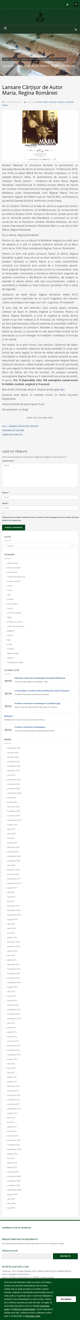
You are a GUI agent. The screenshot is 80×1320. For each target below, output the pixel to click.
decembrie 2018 (13, 856)
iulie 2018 (11, 865)
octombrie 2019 (13, 815)
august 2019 (12, 824)
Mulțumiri (8, 716)
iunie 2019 (11, 833)
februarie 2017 (13, 906)
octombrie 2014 (13, 978)
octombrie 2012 (13, 1050)
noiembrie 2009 (13, 1181)
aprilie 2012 (12, 1077)
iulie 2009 (11, 1199)
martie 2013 (12, 1036)
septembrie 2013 (14, 1018)
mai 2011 (10, 1122)
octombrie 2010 (13, 1144)
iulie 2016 (11, 924)
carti (9, 594)
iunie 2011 (11, 1117)
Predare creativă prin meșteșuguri (30, 727)
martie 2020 (12, 802)
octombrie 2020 (13, 788)
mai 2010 (10, 1158)
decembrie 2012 (13, 1045)
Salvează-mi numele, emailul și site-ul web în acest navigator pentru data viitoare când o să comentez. (40, 519)
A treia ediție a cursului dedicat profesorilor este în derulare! (42, 690)
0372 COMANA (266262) (61, 1271)
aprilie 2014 (12, 1000)
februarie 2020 (13, 806)
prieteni (10, 599)
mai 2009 (10, 1208)
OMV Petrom (12, 563)
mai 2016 (10, 933)
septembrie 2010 (14, 1149)
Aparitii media (13, 653)
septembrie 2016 (14, 915)
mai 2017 (10, 901)
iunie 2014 (11, 996)
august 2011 (12, 1113)
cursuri (10, 585)
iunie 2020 (11, 797)
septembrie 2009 (14, 1190)
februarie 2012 (13, 1086)
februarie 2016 (13, 942)
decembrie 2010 (13, 1140)
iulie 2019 (11, 829)
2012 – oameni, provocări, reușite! (20, 426)
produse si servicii (56, 102)
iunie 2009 (11, 1203)
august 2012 (12, 1059)
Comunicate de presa (16, 576)
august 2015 (12, 951)
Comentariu (8, 460)
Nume (5, 492)
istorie (9, 590)
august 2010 (12, 1153)
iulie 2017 (11, 892)
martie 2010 (12, 1167)
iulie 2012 (11, 1063)
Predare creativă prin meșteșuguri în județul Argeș (37, 703)
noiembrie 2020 (13, 784)
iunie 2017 (11, 896)
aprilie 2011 (12, 1126)
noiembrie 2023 (13, 761)
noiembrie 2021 (13, 770)
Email (5, 503)
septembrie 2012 (14, 1054)
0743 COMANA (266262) (41, 1271)
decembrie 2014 (13, 969)
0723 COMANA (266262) (21, 1271)
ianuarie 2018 (13, 874)
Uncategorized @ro (15, 662)
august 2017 (12, 887)
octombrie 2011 (13, 1104)
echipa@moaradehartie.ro (18, 1274)
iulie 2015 (11, 955)
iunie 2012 (11, 1068)
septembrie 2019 (14, 820)
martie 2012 (12, 1081)
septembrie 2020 (14, 793)
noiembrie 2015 (13, 946)
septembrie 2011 (14, 1108)
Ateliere (10, 658)
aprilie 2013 (12, 1032)
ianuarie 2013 (13, 1041)
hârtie (45, 102)
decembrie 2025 (13, 748)
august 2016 (12, 919)
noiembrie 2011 (13, 1099)
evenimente (12, 572)
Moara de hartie (14, 567)
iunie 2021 (11, 775)
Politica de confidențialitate (24, 1309)
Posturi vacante (13, 581)
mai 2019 (10, 838)
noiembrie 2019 (13, 811)
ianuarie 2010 (13, 1172)
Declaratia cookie (32, 1316)
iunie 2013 (11, 1027)
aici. (62, 389)
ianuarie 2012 (13, 1090)
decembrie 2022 (13, 766)
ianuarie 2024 (13, 757)
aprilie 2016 (12, 937)
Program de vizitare (13, 430)
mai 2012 (10, 1072)
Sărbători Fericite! (12, 434)
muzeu (39, 102)
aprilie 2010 (12, 1162)
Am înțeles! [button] (66, 1299)
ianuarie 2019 (13, 851)
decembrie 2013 (13, 1009)
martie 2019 (12, 842)
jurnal (9, 644)
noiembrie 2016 (13, 910)
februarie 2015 (13, 964)
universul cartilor (14, 612)
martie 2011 (12, 1131)
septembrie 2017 (14, 883)
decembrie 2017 (13, 878)
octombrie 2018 (13, 860)
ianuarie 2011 (13, 1135)
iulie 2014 (11, 991)
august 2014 (12, 987)
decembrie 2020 (13, 779)
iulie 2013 (11, 1023)
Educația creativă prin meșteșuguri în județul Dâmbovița (40, 678)
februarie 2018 (13, 869)
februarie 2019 (13, 847)
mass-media (12, 603)
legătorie (69, 102)
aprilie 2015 (12, 960)
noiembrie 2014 (13, 973)
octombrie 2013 (13, 1014)
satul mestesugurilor (16, 626)
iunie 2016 (11, 928)
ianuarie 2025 (13, 752)
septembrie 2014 (14, 982)
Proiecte (10, 649)
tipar (9, 640)
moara (5, 105)
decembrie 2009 (13, 1176)
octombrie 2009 (13, 1185)
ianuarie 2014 (13, 1005)
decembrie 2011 (13, 1095)
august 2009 (12, 1194)
